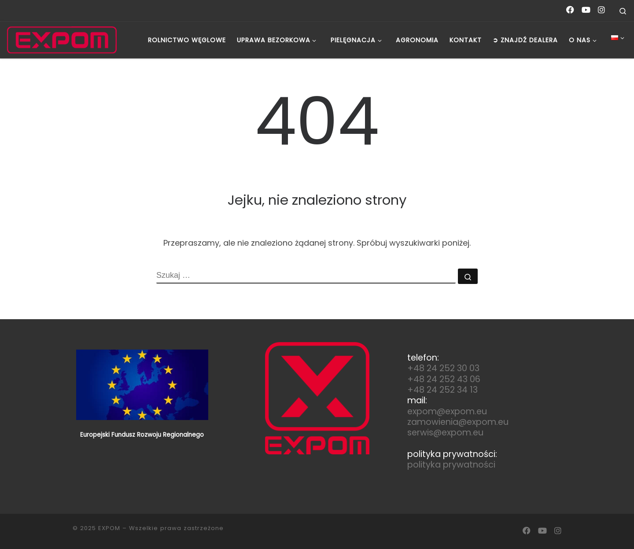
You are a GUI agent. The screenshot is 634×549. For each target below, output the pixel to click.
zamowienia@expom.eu (458, 422)
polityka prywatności (451, 465)
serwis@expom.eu (445, 432)
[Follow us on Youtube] (586, 10)
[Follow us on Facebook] (570, 10)
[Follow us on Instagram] (601, 10)
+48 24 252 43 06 (443, 379)
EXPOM (109, 528)
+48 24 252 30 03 (443, 368)
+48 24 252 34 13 (442, 390)
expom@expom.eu (447, 411)
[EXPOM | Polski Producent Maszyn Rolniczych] (62, 40)
